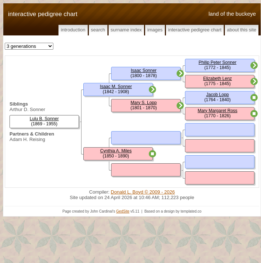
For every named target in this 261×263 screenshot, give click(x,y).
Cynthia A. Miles (116, 150)
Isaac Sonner (144, 70)
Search (98, 30)
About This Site (241, 30)
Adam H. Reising (27, 139)
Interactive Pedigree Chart (195, 30)
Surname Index (126, 30)
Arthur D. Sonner (27, 109)
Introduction (73, 30)
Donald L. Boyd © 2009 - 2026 (143, 192)
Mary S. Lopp (143, 102)
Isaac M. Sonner (116, 86)
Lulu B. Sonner (44, 118)
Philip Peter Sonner (217, 62)
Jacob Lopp (217, 94)
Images (155, 30)
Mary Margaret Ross (218, 110)
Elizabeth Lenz (217, 78)
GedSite (122, 211)
